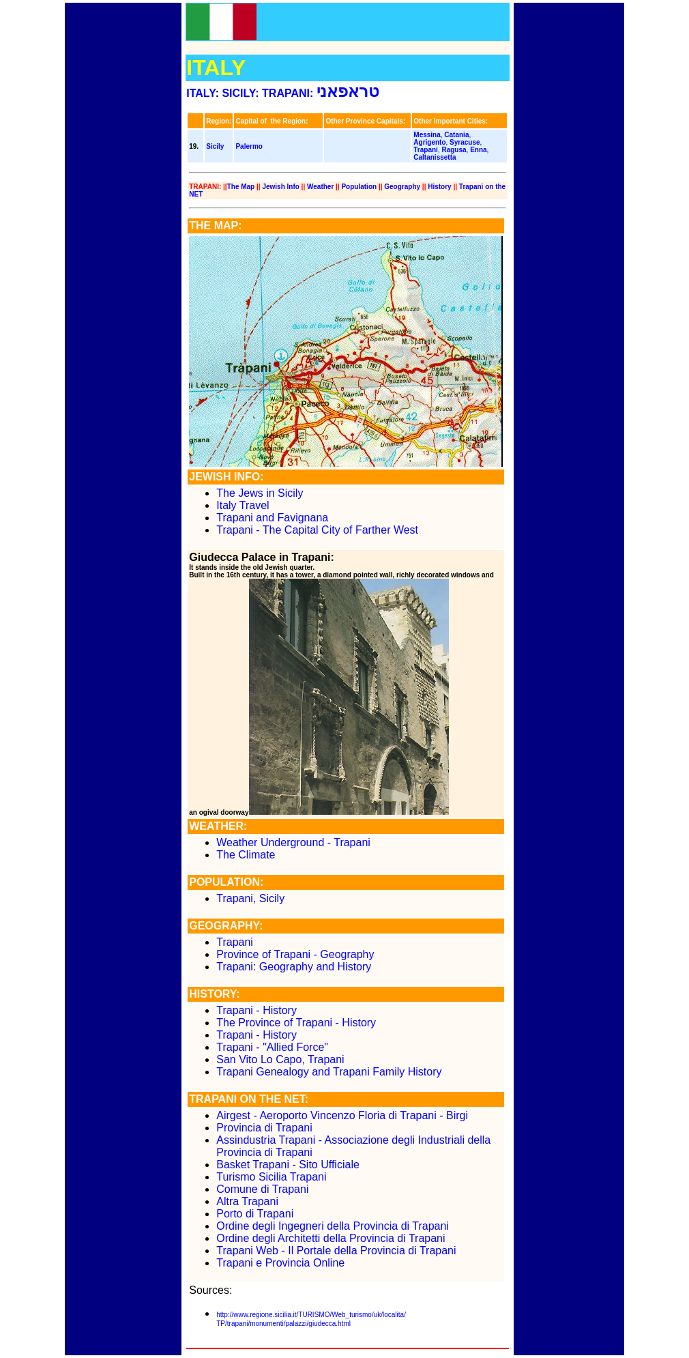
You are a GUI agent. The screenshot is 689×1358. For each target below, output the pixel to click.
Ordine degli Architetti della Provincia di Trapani (330, 1238)
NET (294, 1099)
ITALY (200, 93)
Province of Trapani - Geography (295, 954)
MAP (226, 225)
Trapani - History (256, 1010)
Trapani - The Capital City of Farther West (317, 530)
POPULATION (224, 882)
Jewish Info (280, 186)
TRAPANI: (322, 93)
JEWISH (210, 476)
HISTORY (212, 994)
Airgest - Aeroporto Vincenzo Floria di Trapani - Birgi (342, 1115)
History (439, 186)
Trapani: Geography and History (293, 966)
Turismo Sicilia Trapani (271, 1177)
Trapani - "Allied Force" (272, 1047)
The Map (241, 186)
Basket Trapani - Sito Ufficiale (288, 1164)
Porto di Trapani (254, 1213)
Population (359, 186)
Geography (402, 186)
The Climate (247, 855)
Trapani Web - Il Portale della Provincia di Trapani (336, 1250)
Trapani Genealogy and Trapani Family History (328, 1072)
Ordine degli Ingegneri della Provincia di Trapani (332, 1226)
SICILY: (240, 93)
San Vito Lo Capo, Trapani (280, 1059)
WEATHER (216, 826)
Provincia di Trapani (264, 1127)
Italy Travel (242, 505)
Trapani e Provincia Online (280, 1263)
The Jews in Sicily (259, 493)
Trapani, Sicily (250, 898)
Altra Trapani (247, 1201)
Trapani (234, 942)
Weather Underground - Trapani (293, 842)
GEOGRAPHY (224, 925)
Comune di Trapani (262, 1189)
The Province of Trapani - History (296, 1022)
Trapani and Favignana (272, 517)
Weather (320, 186)
